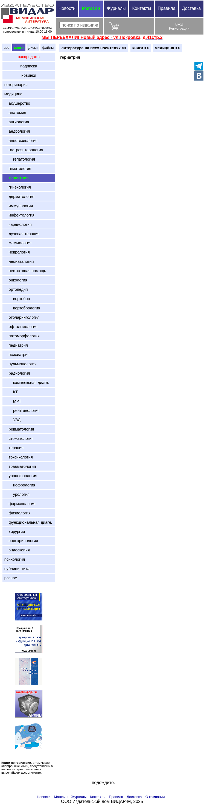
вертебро (17, 299)
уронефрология (20, 476)
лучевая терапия (21, 234)
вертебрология (22, 308)
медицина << (167, 48)
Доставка (134, 797)
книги (19, 47)
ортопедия (16, 289)
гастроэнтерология (23, 150)
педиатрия (16, 345)
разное (10, 578)
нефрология (19, 485)
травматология (20, 466)
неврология (17, 252)
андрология (17, 131)
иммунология (18, 206)
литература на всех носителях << (93, 48)
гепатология (19, 159)
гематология (17, 168)
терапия (14, 448)
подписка (28, 66)
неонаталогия (19, 261)
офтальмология (20, 326)
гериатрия (16, 178)
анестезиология (20, 140)
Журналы (116, 8)
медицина (13, 94)
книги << (140, 48)
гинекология (17, 187)
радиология (17, 373)
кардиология (18, 224)
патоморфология (22, 336)
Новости (67, 8)
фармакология (20, 504)
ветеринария (16, 84)
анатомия (15, 112)
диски (33, 47)
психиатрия (17, 354)
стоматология (19, 438)
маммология (17, 243)
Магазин (91, 8)
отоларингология (21, 317)
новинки (28, 75)
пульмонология (20, 364)
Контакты (141, 8)
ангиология (16, 122)
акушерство (17, 103)
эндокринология (21, 541)
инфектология (19, 215)
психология (14, 559)
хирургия (14, 531)
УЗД (12, 420)
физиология (17, 513)
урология (17, 494)
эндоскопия (17, 550)
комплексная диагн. (26, 382)
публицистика (17, 568)
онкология (15, 280)
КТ (11, 392)
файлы (48, 47)
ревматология (19, 429)
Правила (167, 8)
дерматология (19, 196)
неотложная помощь (25, 271)
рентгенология (22, 410)
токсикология (18, 457)
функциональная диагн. (28, 522)
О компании (155, 797)
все (6, 47)
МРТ (12, 401)
